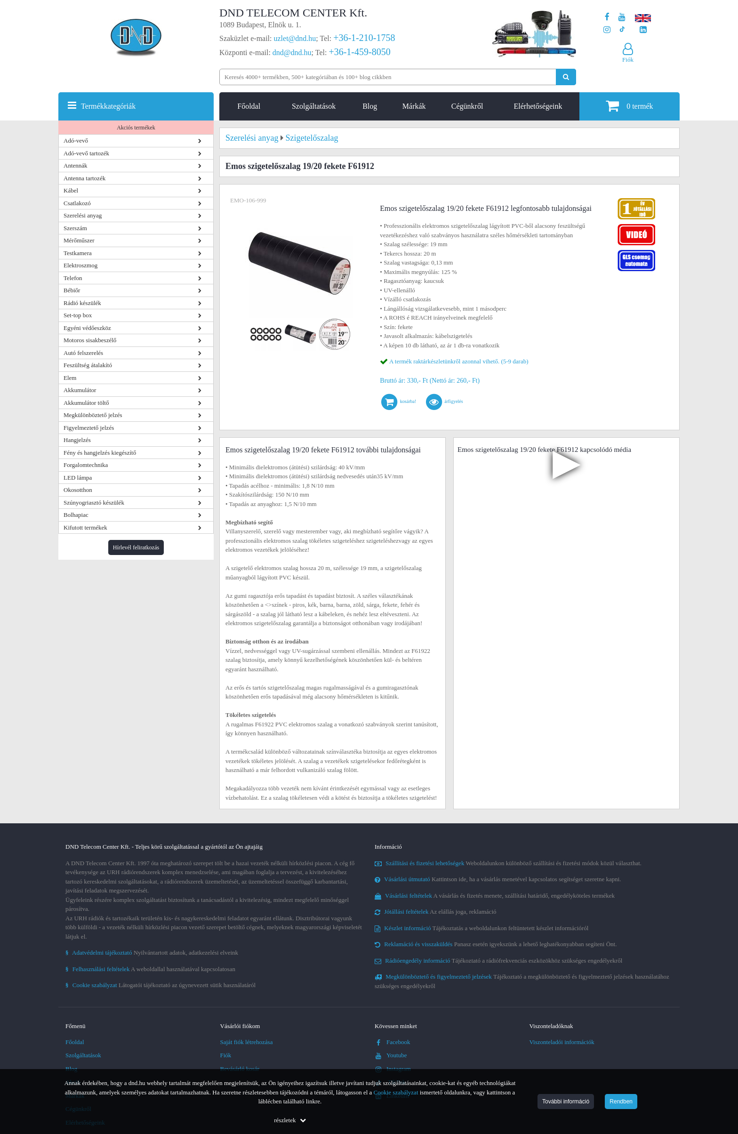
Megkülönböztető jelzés (93, 414)
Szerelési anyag (83, 215)
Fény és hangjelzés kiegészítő (100, 452)
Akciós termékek (136, 127)
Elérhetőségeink (537, 106)
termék (629, 105)
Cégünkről (467, 106)
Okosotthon (78, 489)
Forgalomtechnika (86, 464)
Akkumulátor (80, 390)
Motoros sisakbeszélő (90, 340)
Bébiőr (72, 290)
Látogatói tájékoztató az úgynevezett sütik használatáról (160, 985)
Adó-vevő (76, 140)
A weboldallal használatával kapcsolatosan (150, 969)
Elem (70, 377)
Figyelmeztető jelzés (89, 427)
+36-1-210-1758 (364, 37)
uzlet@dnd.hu (295, 38)
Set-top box (78, 315)
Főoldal (248, 106)
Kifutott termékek (85, 527)
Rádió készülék (82, 302)
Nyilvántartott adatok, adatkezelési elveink (151, 952)
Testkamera (78, 253)
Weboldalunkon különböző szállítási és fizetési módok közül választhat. (508, 863)
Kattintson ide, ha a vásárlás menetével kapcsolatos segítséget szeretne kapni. (498, 879)
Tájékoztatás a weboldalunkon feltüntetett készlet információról (481, 928)
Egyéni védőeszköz (87, 327)
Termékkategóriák (108, 106)
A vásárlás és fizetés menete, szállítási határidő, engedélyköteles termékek (495, 895)
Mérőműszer (79, 240)
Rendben (621, 1101)
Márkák (414, 106)
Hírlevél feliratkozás (136, 547)
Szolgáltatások (314, 106)
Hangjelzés (77, 439)
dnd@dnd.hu (292, 52)
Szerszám (75, 228)
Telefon (73, 277)
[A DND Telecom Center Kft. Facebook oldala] (607, 17)
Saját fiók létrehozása (246, 1042)
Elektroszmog (80, 265)
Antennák (76, 165)
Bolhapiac (76, 514)
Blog (369, 106)
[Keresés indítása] (566, 77)
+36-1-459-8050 (359, 52)
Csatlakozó (77, 203)
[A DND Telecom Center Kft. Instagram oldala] (606, 29)
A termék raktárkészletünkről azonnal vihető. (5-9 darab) (459, 361)
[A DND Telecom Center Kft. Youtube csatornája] (622, 17)
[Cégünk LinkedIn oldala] (643, 29)
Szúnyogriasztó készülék (94, 502)
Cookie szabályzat (396, 1092)
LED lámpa (78, 477)
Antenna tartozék (84, 178)
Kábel (71, 190)
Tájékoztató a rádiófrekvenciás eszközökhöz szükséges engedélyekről (498, 960)
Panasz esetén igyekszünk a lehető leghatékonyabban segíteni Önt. (496, 944)
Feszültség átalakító (88, 365)
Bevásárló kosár (239, 1068)
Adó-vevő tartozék (86, 153)
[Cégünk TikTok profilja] (622, 29)
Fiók (226, 1055)
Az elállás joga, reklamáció (436, 911)
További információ (565, 1101)
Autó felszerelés (83, 352)
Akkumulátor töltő (86, 402)
